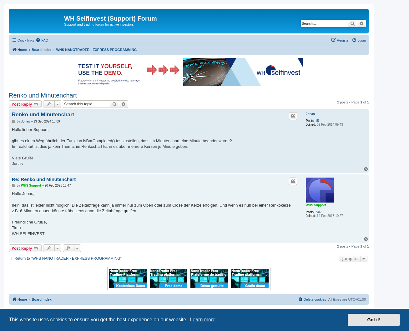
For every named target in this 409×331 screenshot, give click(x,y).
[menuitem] (42, 40)
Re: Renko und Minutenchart (44, 179)
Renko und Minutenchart (43, 95)
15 (317, 121)
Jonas (310, 114)
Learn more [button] (202, 319)
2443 (319, 212)
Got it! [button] (374, 319)
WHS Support (316, 205)
